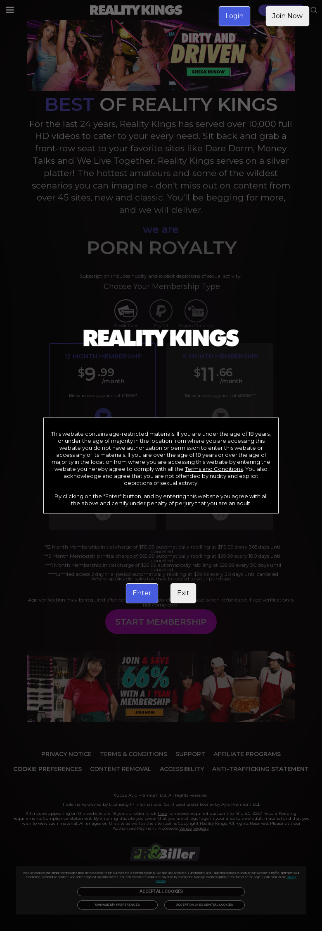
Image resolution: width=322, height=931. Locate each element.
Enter (142, 593)
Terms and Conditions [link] (214, 469)
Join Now (287, 16)
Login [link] (234, 16)
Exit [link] (183, 593)
